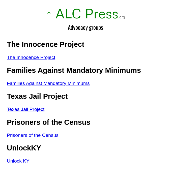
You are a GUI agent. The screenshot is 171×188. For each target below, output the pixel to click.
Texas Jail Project (25, 109)
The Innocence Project (31, 57)
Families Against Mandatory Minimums (48, 83)
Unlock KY (18, 161)
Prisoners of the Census (33, 135)
